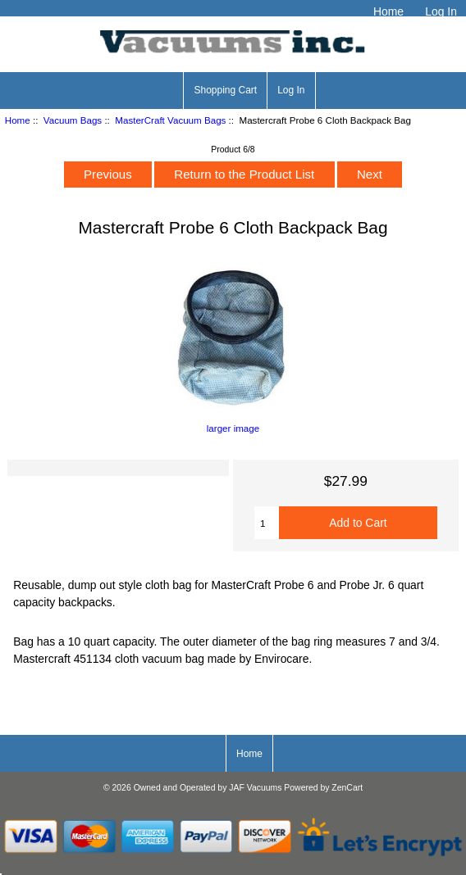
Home (388, 11)
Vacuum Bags (72, 120)
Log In (441, 11)
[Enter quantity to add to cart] (266, 522)
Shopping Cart (225, 90)
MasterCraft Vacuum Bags (170, 120)
